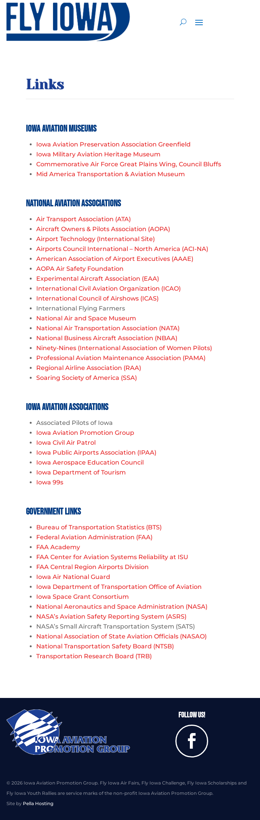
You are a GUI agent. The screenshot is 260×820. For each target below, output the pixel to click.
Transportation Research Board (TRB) (94, 656)
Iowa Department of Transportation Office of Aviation (119, 586)
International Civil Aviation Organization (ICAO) (108, 288)
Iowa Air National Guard (73, 576)
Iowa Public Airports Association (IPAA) (96, 452)
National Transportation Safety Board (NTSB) (105, 646)
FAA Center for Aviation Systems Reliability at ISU (112, 557)
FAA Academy (58, 547)
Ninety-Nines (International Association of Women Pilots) (124, 348)
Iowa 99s (49, 482)
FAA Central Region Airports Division (92, 567)
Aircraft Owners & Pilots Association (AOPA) (103, 229)
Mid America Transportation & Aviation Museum (110, 174)
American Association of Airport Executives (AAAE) (114, 258)
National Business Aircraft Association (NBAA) (106, 338)
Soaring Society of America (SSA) (86, 377)
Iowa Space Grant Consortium (82, 596)
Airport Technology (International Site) (95, 239)
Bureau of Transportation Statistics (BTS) (99, 527)
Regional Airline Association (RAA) (88, 367)
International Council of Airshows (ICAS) (97, 298)
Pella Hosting (38, 803)
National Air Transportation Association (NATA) (108, 328)
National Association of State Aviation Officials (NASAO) (121, 636)
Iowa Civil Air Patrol (66, 442)
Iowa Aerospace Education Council (90, 462)
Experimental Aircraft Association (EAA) (97, 278)
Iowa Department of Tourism (81, 472)
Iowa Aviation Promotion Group (85, 432)
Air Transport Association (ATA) (83, 219)
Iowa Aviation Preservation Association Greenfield (113, 144)
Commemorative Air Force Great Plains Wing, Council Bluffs (128, 164)
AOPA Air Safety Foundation (80, 268)
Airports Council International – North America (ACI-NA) (122, 248)
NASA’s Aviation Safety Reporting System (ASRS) (111, 616)
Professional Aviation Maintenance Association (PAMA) (120, 358)
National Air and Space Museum (86, 318)
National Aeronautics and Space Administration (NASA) (121, 606)
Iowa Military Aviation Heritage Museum (98, 154)
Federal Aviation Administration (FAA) (94, 537)
